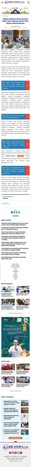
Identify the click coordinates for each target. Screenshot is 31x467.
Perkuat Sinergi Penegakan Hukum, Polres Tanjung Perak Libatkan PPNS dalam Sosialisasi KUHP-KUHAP (11, 424)
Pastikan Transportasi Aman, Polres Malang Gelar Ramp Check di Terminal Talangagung (22, 385)
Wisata (15, 277)
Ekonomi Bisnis (15, 267)
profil (15, 279)
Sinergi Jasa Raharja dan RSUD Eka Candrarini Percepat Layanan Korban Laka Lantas (7, 295)
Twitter (19, 453)
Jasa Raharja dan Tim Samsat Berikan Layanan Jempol (22, 294)
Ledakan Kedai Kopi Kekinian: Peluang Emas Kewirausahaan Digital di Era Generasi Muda (11, 410)
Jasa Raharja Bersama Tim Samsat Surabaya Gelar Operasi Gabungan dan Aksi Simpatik (7, 308)
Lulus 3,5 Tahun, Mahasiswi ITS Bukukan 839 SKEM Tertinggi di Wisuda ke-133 (11, 431)
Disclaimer (15, 456)
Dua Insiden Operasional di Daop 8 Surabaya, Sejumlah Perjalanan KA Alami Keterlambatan (22, 372)
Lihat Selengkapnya (15, 438)
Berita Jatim (5, 203)
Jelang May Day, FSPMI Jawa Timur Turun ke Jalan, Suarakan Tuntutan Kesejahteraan (11, 403)
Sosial (15, 273)
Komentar (16, 216)
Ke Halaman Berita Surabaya (15, 313)
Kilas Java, (5, 49)
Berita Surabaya (15, 265)
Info (15, 268)
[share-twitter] (14, 212)
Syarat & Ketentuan (20, 458)
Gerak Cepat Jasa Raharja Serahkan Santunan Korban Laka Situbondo (22, 308)
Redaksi (8, 458)
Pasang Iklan (24, 456)
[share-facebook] (12, 212)
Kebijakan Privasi (8, 456)
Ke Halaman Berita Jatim (15, 390)
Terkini (15, 274)
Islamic (15, 270)
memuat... (5, 198)
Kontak (21, 459)
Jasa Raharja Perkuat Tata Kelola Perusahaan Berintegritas (11, 417)
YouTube (22, 453)
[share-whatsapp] (17, 212)
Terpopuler (15, 276)
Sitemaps (13, 458)
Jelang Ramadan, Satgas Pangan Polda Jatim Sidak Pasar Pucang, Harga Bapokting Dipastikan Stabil (7, 372)
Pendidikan (15, 271)
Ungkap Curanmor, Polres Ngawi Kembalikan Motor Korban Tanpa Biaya (7, 385)
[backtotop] (15, 442)
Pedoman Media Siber (13, 459)
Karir (19, 456)
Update (20, 155)
